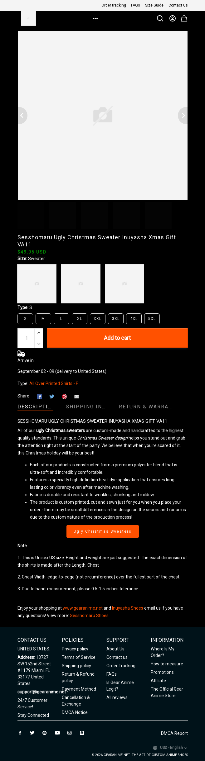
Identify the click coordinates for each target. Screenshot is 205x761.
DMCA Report (174, 733)
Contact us (117, 657)
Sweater (36, 258)
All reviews (117, 697)
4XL (134, 318)
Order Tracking (120, 665)
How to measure (167, 663)
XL (79, 318)
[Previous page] (22, 115)
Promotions (162, 672)
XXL (97, 318)
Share (23, 395)
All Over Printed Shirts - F (53, 383)
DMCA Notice (75, 712)
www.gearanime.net (83, 608)
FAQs (135, 5)
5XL (152, 318)
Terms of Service (78, 657)
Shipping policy (76, 665)
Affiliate (158, 680)
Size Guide (154, 5)
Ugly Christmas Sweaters (103, 531)
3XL (116, 318)
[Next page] (183, 115)
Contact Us (178, 5)
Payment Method (79, 689)
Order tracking (113, 5)
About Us (115, 648)
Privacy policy (75, 648)
